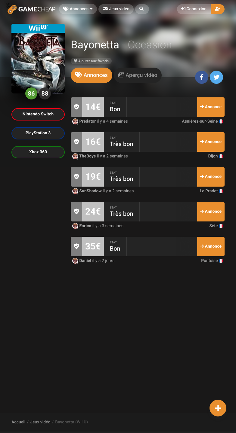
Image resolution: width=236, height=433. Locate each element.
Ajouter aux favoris (91, 61)
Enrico (82, 226)
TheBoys (84, 156)
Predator (84, 121)
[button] (142, 9)
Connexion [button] (193, 9)
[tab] (91, 75)
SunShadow (87, 191)
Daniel (82, 260)
